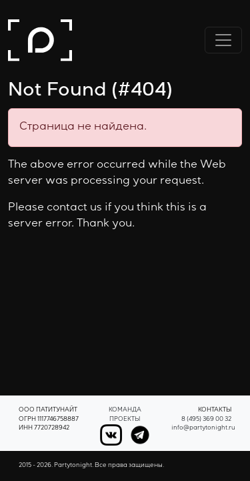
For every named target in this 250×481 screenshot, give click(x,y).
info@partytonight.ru (203, 429)
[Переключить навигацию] (223, 40)
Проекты (124, 420)
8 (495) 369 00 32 (206, 420)
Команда (125, 411)
